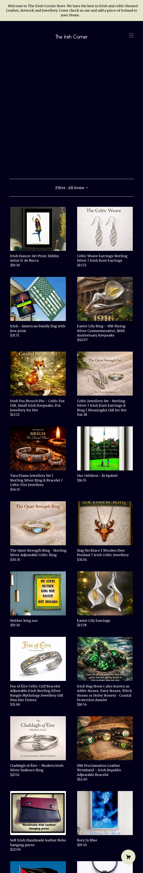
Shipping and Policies (27, 850)
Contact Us (18, 846)
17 (95, 825)
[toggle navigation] (131, 35)
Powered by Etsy (22, 861)
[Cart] (128, 857)
